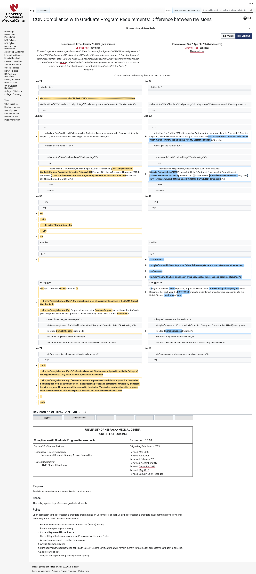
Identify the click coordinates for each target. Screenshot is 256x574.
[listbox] (236, 36)
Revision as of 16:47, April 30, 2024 (190, 44)
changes (158, 474)
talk (87, 47)
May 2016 (144, 470)
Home (63, 62)
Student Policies (79, 417)
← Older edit (87, 69)
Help (247, 18)
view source (108, 44)
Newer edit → (197, 51)
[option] (228, 35)
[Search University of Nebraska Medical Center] (227, 10)
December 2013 (147, 466)
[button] (142, 28)
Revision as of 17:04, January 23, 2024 (80, 44)
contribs (95, 47)
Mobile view (83, 571)
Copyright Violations (41, 571)
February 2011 (148, 459)
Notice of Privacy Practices (64, 571)
